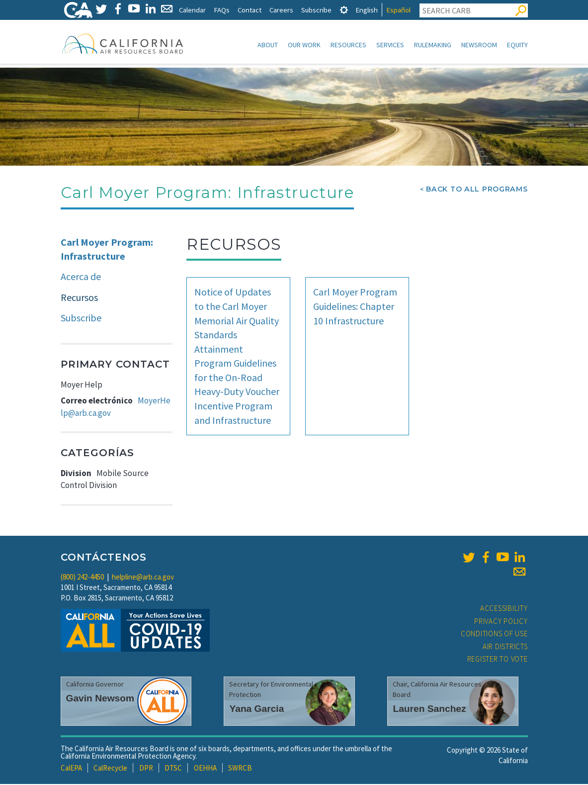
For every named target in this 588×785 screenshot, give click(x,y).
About (267, 44)
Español (398, 9)
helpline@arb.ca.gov (143, 578)
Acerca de (81, 277)
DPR (146, 769)
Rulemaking (432, 44)
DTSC (173, 769)
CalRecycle (110, 769)
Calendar (192, 9)
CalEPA (71, 769)
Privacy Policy (501, 622)
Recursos (79, 298)
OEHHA (205, 769)
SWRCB (240, 769)
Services (390, 44)
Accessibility (504, 609)
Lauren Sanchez (429, 709)
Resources (348, 44)
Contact (249, 9)
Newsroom (479, 44)
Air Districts (505, 647)
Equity (517, 44)
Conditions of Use (494, 634)
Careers (281, 9)
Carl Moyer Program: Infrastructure (107, 250)
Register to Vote (497, 660)
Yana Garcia (256, 709)
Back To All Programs (476, 190)
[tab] (343, 9)
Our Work (304, 44)
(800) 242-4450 (82, 578)
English (366, 9)
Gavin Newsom (100, 699)
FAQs (222, 9)
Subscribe (316, 9)
